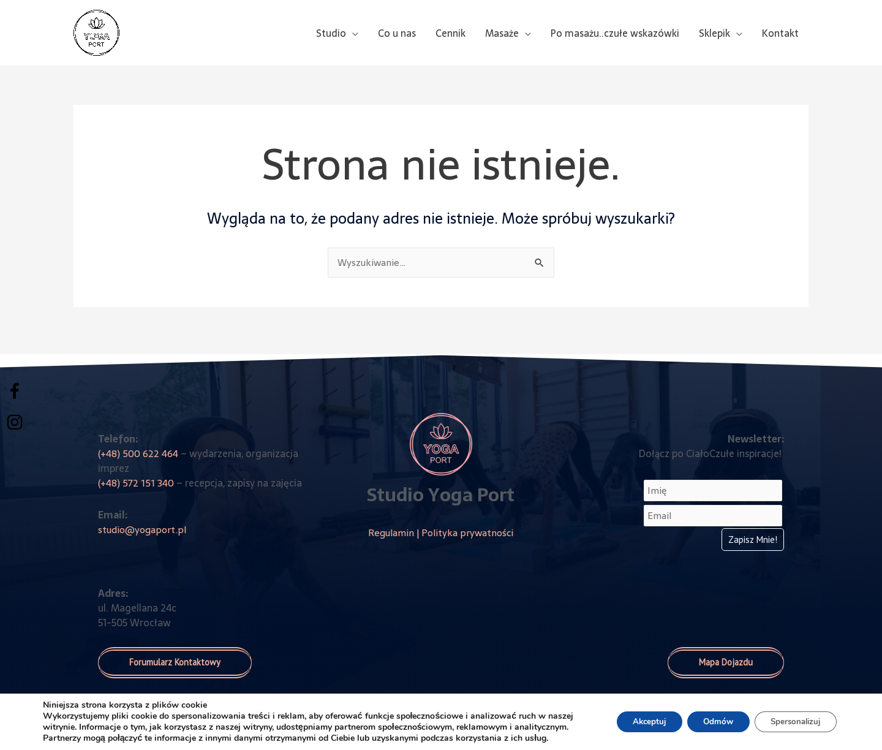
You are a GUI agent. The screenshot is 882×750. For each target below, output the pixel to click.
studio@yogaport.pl (143, 529)
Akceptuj (633, 716)
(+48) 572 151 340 (135, 483)
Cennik (450, 33)
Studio (331, 33)
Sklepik (714, 33)
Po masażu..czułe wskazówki (615, 33)
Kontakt (780, 33)
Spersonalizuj (791, 716)
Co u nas (397, 33)
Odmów (707, 716)
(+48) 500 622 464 (138, 453)
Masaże (502, 33)
